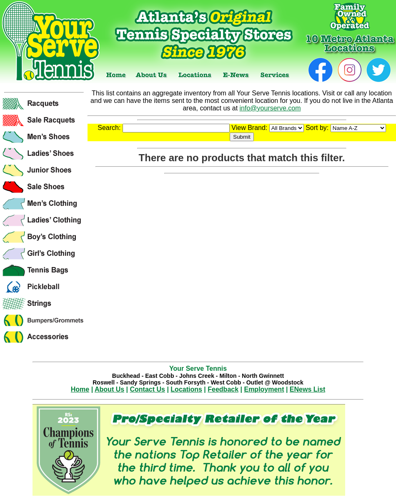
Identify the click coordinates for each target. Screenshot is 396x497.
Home (80, 389)
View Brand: (267, 127)
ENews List (307, 389)
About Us (109, 389)
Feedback (223, 389)
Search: (164, 127)
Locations (186, 389)
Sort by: (346, 127)
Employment (264, 389)
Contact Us (147, 389)
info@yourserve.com (270, 108)
